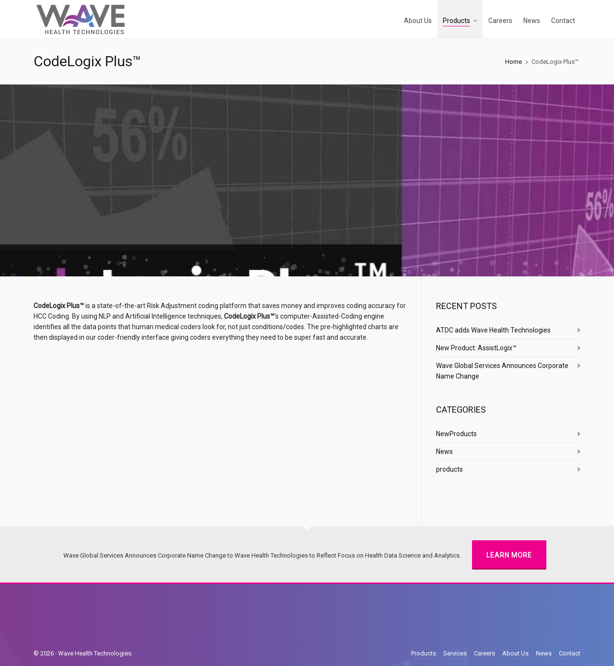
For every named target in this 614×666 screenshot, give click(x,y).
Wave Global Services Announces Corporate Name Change (502, 371)
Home (513, 61)
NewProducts (456, 434)
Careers (484, 653)
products (449, 469)
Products (423, 653)
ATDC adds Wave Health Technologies (493, 330)
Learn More (509, 555)
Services (455, 653)
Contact (569, 653)
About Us (515, 653)
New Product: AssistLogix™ (476, 348)
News (444, 451)
